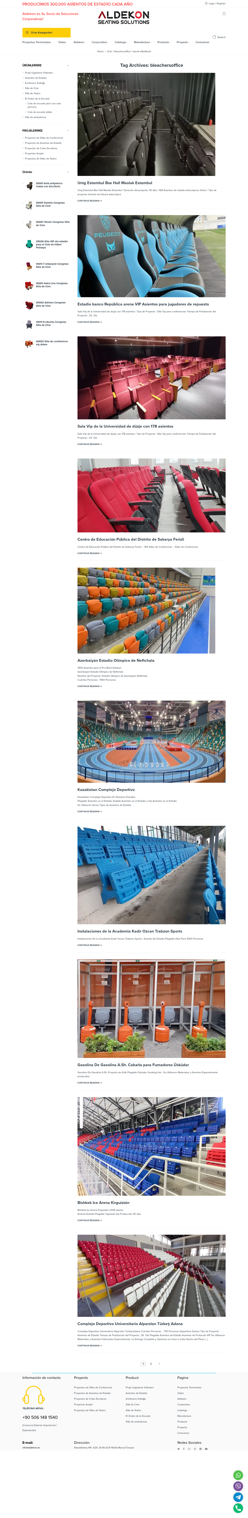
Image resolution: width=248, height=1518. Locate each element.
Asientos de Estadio (35, 77)
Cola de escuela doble (40, 112)
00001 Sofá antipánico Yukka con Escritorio (49, 185)
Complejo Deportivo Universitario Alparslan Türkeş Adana (130, 1323)
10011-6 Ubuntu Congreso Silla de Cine (51, 323)
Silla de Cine (32, 88)
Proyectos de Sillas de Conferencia (44, 137)
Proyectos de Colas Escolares (41, 148)
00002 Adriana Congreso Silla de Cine (51, 304)
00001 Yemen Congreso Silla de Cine (53, 223)
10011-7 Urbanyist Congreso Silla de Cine (52, 265)
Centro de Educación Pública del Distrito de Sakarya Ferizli (131, 539)
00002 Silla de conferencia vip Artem (52, 343)
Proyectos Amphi (34, 153)
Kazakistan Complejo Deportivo (106, 789)
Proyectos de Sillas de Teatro (40, 158)
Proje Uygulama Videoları (39, 72)
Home (100, 51)
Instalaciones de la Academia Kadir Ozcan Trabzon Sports (130, 931)
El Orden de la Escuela (37, 98)
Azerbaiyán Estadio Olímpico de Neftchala (116, 660)
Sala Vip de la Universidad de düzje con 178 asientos (125, 426)
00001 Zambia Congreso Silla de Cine (50, 204)
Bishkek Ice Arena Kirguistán (103, 1202)
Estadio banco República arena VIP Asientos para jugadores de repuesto (143, 304)
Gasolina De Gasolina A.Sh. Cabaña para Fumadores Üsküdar (133, 1065)
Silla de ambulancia (35, 117)
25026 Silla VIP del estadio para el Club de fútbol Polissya (52, 244)
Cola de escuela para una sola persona (44, 105)
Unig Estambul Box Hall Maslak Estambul (115, 183)
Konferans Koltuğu (35, 83)
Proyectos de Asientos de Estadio (43, 143)
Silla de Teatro (32, 93)
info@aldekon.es (31, 1447)
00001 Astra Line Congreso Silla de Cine (52, 285)
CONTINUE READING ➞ (89, 200)
